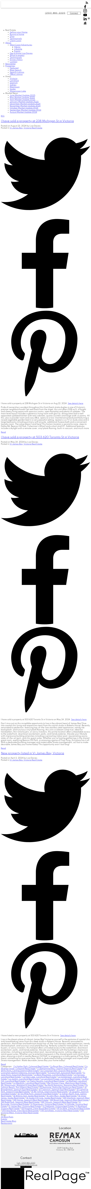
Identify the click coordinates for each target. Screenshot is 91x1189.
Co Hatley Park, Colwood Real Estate (31, 1066)
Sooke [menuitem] (13, 89)
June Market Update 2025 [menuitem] (22, 95)
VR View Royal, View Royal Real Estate (20, 1111)
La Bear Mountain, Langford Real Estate (53, 1075)
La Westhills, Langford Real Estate (29, 1083)
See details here (75, 403)
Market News (11, 93)
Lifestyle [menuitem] (18, 49)
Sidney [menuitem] (13, 85)
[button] (87, 4)
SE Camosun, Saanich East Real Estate (57, 1090)
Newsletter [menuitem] (10, 64)
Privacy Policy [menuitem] (16, 60)
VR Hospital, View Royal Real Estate (38, 1109)
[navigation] (45, 71)
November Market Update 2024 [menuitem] (25, 106)
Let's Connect (26, 1167)
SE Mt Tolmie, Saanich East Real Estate (49, 1092)
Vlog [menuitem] (12, 37)
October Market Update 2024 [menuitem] (24, 108)
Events (4, 1119)
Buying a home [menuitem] (17, 34)
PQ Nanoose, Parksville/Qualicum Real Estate (61, 1088)
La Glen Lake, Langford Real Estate (39, 1077)
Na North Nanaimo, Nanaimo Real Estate (64, 1085)
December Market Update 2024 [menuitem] (25, 104)
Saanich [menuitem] (14, 83)
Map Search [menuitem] (15, 70)
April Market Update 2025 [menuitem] (22, 100)
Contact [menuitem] (13, 62)
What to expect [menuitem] (17, 55)
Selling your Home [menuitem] (18, 32)
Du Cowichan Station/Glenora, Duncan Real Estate (41, 1072)
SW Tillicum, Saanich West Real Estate (59, 1102)
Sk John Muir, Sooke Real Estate (61, 1096)
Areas (8, 77)
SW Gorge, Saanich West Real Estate (31, 1100)
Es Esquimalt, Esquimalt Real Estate (65, 1073)
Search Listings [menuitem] (17, 72)
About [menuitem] (8, 43)
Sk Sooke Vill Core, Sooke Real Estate (44, 1098)
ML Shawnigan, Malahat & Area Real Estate (22, 1085)
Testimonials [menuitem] (16, 39)
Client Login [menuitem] (15, 41)
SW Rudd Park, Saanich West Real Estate (20, 1102)
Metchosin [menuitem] (15, 87)
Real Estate (10, 30)
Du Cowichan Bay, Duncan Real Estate (59, 1071)
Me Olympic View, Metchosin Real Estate (66, 1083)
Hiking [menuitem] (17, 47)
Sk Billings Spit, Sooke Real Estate (29, 1096)
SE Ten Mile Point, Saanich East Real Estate (37, 1094)
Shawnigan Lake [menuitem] (18, 91)
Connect (74, 13)
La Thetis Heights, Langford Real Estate (46, 1081)
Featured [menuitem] (14, 68)
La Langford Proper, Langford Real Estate (61, 1079)
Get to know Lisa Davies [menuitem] (21, 53)
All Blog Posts (7, 1117)
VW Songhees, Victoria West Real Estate (59, 1111)
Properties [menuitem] (10, 66)
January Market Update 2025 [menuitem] (24, 102)
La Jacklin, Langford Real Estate (24, 1079)
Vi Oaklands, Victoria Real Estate (58, 1106)
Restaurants (6, 1123)
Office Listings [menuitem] (16, 74)
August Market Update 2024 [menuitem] (23, 112)
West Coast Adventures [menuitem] (21, 45)
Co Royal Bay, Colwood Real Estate (67, 1066)
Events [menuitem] (17, 51)
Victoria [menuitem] (13, 79)
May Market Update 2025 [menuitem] (22, 98)
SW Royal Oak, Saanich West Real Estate (69, 1100)
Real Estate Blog (8, 1121)
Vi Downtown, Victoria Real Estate (47, 1104)
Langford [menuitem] (14, 81)
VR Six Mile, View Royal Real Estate (73, 1109)
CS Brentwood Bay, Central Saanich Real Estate (60, 1069)
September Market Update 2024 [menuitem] (25, 110)
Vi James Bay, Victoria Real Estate (26, 128)
